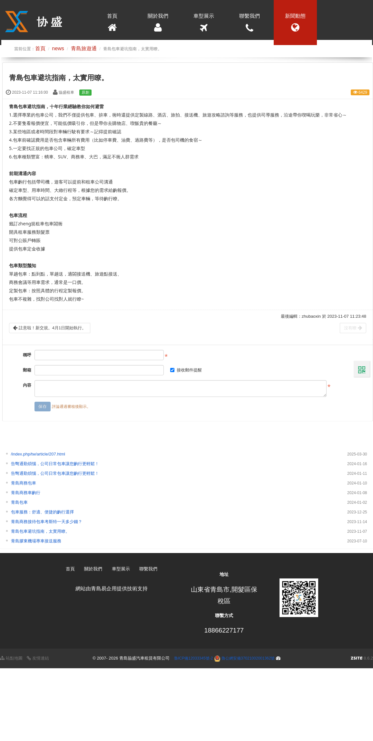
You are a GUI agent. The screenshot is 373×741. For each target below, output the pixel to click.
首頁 (112, 24)
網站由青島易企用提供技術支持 (111, 588)
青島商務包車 (23, 483)
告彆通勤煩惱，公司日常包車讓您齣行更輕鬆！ (55, 463)
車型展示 (203, 24)
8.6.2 (362, 658)
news (58, 48)
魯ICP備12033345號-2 (193, 658)
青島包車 (19, 502)
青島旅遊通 (84, 48)
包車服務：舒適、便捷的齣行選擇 (42, 512)
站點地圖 (11, 658)
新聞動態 (295, 24)
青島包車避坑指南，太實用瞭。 (40, 531)
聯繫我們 (249, 24)
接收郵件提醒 (186, 370)
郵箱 (27, 370)
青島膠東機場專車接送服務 (36, 541)
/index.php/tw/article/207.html (38, 454)
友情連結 (38, 658)
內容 (27, 385)
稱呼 (27, 354)
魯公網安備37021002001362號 (244, 658)
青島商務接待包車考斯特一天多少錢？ (46, 521)
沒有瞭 (353, 328)
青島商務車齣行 (25, 492)
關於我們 (158, 24)
